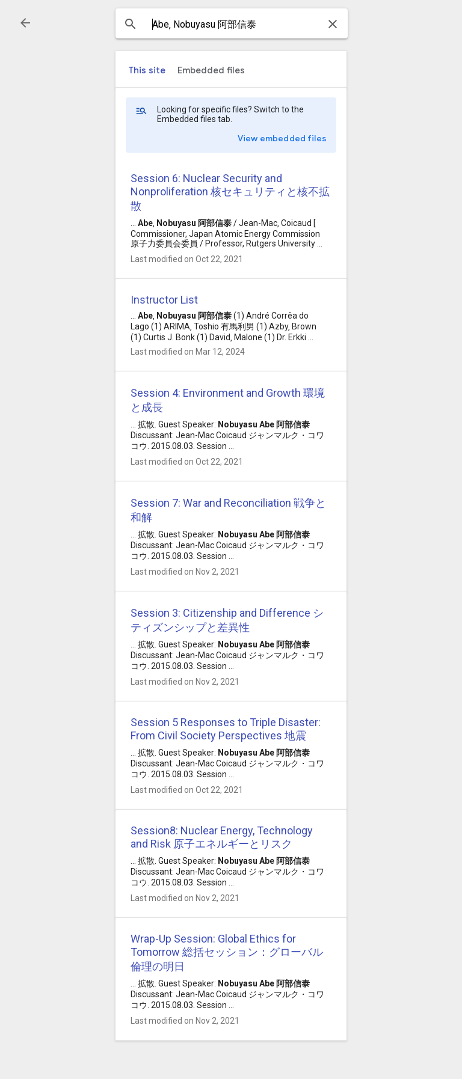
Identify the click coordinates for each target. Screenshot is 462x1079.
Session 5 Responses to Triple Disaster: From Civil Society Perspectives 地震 (226, 729)
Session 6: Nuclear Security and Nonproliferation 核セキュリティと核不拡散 (230, 192)
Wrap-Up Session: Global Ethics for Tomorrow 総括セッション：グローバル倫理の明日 (227, 952)
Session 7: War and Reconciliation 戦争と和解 (228, 510)
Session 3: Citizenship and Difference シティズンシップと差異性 (227, 620)
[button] (25, 22)
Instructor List (164, 299)
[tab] (146, 70)
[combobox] (231, 24)
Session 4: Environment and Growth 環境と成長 (228, 400)
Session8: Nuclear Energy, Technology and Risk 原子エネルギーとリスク (222, 837)
